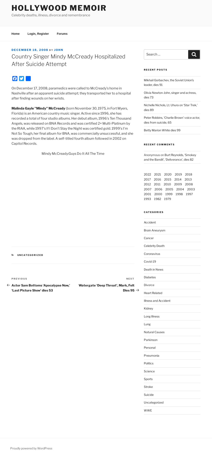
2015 (167, 179)
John (58, 50)
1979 (167, 199)
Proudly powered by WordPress (31, 448)
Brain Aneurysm (154, 230)
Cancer (149, 238)
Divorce (149, 285)
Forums (62, 33)
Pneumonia (151, 355)
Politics (148, 363)
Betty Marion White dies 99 (162, 130)
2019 (178, 174)
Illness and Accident (157, 300)
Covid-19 (150, 261)
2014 (177, 179)
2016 (157, 179)
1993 (147, 199)
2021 (157, 174)
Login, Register (38, 33)
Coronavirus (152, 253)
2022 (147, 174)
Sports (148, 379)
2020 (168, 174)
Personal (150, 347)
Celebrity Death (154, 246)
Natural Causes (154, 332)
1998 (179, 194)
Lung (147, 324)
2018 (188, 174)
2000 (158, 194)
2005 (169, 189)
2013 (188, 179)
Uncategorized (153, 402)
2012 (147, 184)
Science (149, 371)
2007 (147, 189)
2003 (191, 189)
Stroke (148, 386)
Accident (150, 222)
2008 (189, 184)
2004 (180, 189)
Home (15, 33)
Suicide (149, 394)
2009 (178, 184)
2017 (147, 179)
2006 (158, 189)
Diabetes (150, 277)
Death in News (153, 269)
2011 (157, 184)
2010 (167, 184)
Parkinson (150, 340)
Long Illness (152, 316)
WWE (148, 410)
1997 (189, 194)
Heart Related (153, 293)
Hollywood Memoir (59, 8)
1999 (168, 194)
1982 (157, 199)
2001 (147, 194)
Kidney (148, 308)
